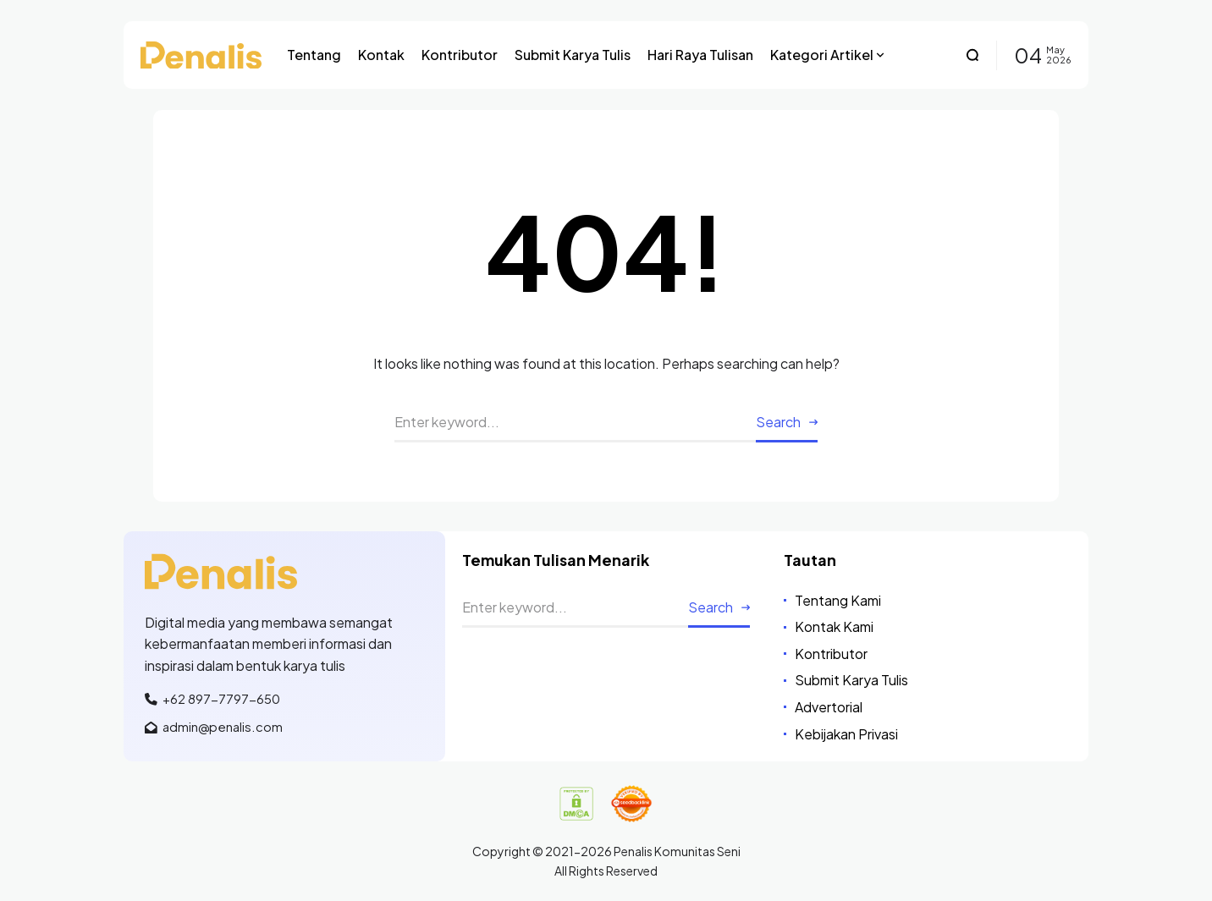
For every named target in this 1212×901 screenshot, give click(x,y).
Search (778, 422)
